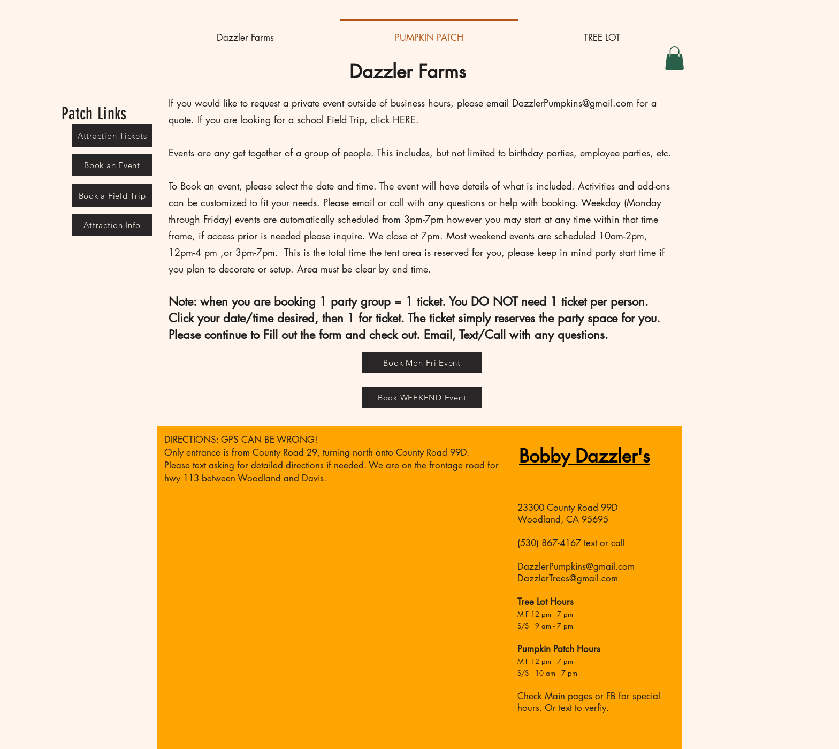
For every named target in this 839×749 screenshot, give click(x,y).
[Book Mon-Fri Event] (422, 362)
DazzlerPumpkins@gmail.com (573, 102)
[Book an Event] (112, 165)
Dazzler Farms (407, 71)
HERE (404, 119)
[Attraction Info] (112, 225)
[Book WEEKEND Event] (422, 397)
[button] (674, 58)
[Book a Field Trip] (112, 195)
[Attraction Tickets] (112, 135)
